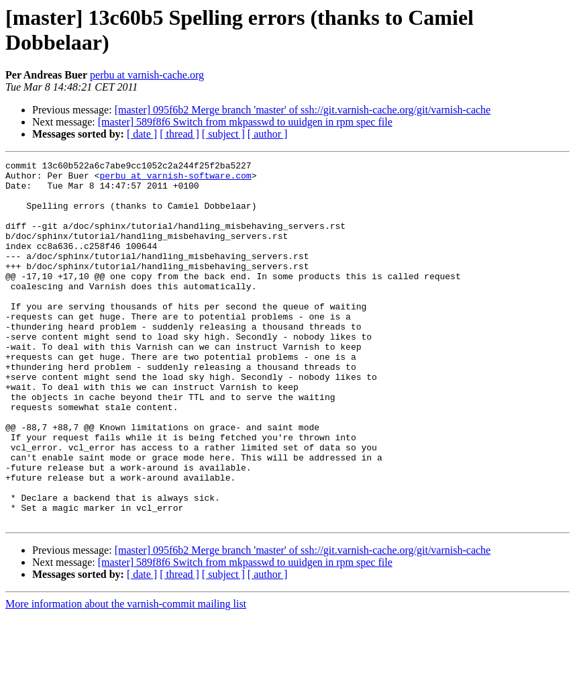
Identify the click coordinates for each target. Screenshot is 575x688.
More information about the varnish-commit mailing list (125, 676)
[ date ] (142, 134)
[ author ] (268, 134)
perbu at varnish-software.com (175, 179)
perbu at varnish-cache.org (147, 75)
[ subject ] (223, 134)
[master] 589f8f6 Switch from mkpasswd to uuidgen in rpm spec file (245, 122)
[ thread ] (179, 134)
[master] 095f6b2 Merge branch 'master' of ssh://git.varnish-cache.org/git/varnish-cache (303, 109)
